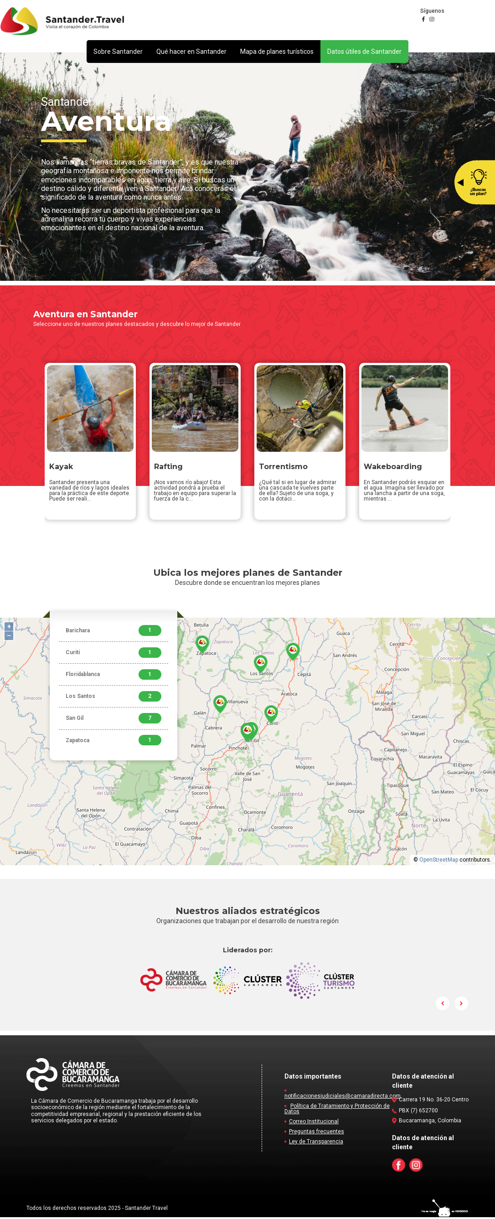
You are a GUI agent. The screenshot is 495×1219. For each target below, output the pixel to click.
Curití (113, 654)
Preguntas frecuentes (316, 1133)
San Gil (113, 720)
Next (461, 1005)
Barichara (113, 632)
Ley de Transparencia (316, 1143)
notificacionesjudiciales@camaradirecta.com (342, 1098)
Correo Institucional (314, 1123)
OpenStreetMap (438, 861)
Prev (443, 1005)
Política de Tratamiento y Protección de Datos (337, 1110)
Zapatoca (113, 742)
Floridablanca (113, 676)
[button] (118, 51)
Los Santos (113, 698)
